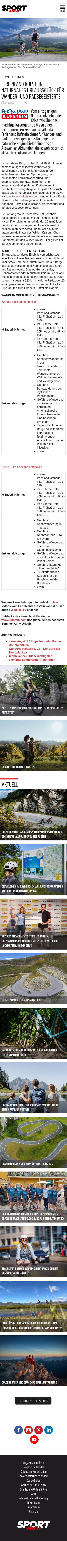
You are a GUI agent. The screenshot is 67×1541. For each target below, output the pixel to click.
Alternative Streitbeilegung (33, 1498)
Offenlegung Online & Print (33, 1489)
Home (5, 77)
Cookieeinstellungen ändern (33, 1476)
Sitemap (33, 1511)
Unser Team (33, 1502)
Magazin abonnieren (33, 1462)
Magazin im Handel (33, 1467)
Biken (19, 77)
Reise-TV (20, 609)
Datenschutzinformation (34, 1471)
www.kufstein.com (27, 196)
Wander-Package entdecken (19, 301)
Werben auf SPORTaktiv (33, 1485)
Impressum (34, 1507)
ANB (33, 1494)
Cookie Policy (34, 1480)
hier (55, 602)
